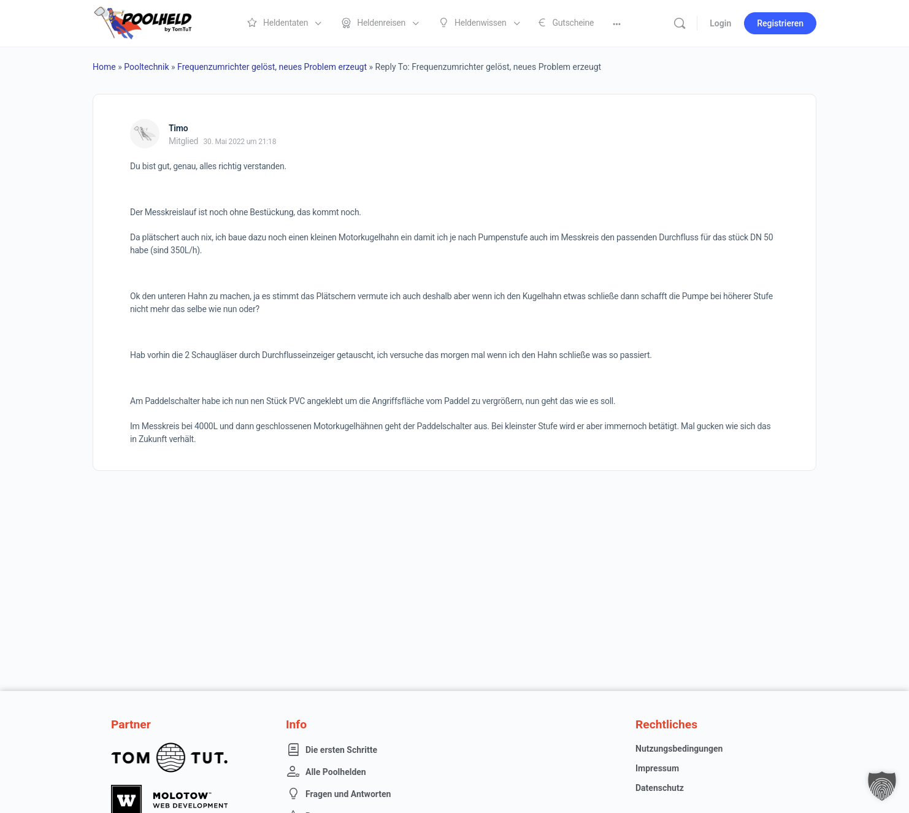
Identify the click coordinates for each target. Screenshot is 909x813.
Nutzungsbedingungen (679, 749)
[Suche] (679, 23)
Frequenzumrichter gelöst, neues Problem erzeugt (272, 67)
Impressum (657, 768)
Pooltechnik (146, 67)
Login (720, 23)
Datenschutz (659, 788)
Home (104, 67)
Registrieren (780, 23)
